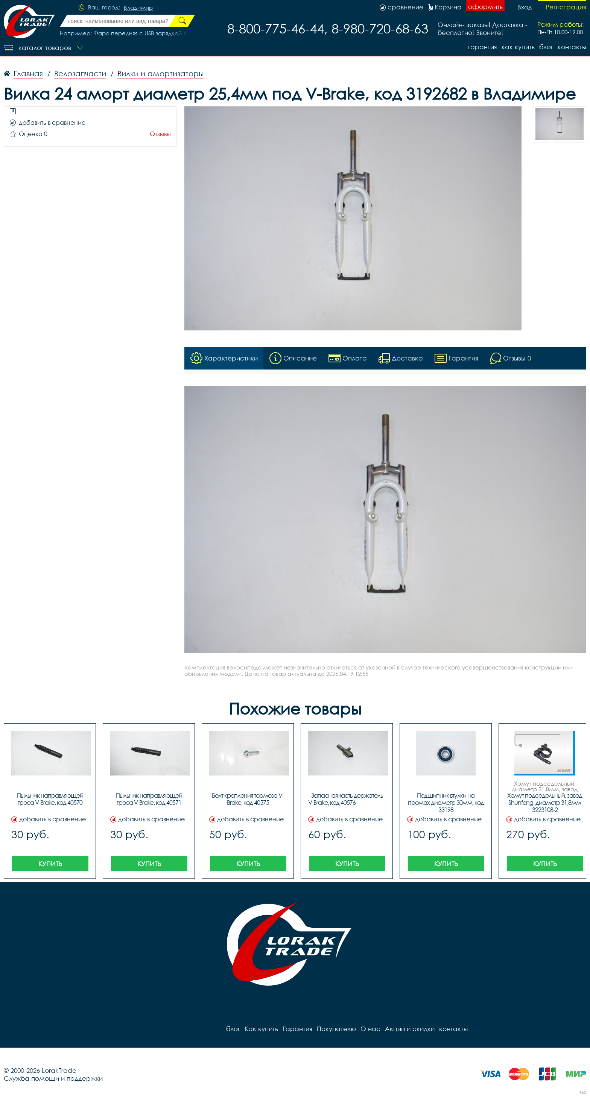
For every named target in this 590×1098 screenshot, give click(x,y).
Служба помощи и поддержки (53, 1078)
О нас (370, 1029)
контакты (572, 47)
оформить (485, 7)
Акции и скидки (410, 1029)
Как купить (518, 47)
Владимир (138, 8)
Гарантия (482, 47)
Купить (50, 864)
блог (546, 47)
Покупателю (336, 1029)
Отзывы (160, 134)
